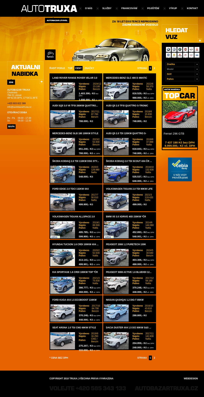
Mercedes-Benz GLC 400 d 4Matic (126, 78)
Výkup (173, 8)
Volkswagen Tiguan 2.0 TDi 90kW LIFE (129, 189)
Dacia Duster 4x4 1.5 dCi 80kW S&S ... (128, 327)
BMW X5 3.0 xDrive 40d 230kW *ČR (126, 216)
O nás (88, 8)
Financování (129, 8)
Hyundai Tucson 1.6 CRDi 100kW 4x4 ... (75, 244)
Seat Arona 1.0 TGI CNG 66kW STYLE (74, 327)
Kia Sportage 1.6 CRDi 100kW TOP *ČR (75, 272)
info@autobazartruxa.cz (19, 107)
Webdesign (191, 378)
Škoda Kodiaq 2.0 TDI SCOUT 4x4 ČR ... (129, 161)
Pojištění (153, 8)
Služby (106, 8)
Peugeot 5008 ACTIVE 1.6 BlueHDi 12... (128, 272)
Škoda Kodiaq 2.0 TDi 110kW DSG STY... (75, 161)
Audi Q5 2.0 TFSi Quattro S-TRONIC (127, 105)
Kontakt (192, 8)
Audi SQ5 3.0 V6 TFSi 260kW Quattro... (75, 105)
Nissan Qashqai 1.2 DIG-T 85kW (124, 300)
